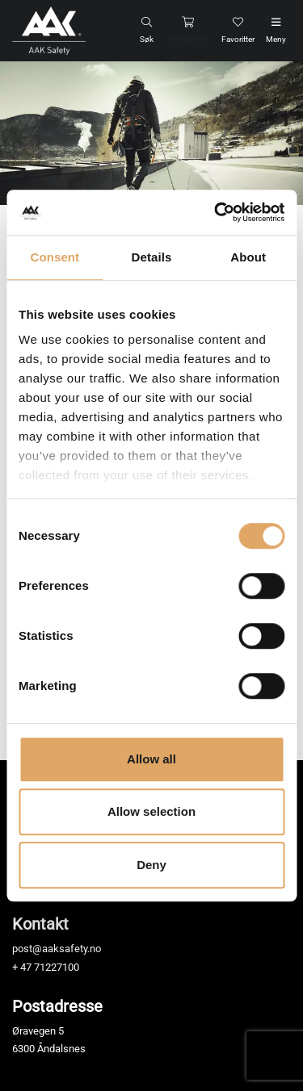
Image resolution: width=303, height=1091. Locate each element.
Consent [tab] (54, 257)
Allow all (151, 759)
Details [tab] (152, 257)
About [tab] (248, 257)
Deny (151, 865)
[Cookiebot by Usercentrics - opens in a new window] (215, 212)
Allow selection (151, 811)
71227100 (56, 967)
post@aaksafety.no (56, 949)
